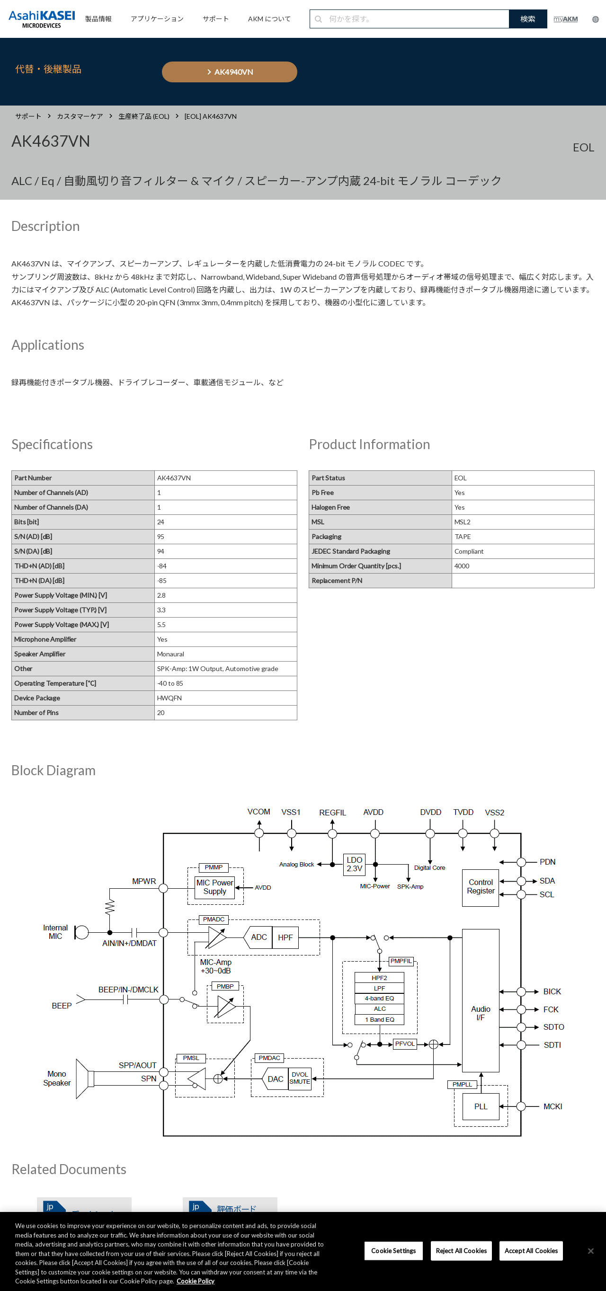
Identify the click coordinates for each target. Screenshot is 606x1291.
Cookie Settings (393, 1250)
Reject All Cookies (461, 1250)
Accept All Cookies (531, 1250)
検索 (527, 18)
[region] (303, 1251)
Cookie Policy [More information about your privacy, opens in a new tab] (195, 1281)
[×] (590, 1250)
